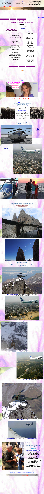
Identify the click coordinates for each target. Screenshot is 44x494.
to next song (26, 74)
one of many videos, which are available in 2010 (34, 31)
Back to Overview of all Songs (41, 17)
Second (19, 102)
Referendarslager (20, 110)
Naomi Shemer (23, 29)
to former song (18, 74)
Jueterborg (24, 110)
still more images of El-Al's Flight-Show (22, 472)
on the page (32, 450)
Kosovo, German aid (33, 442)
